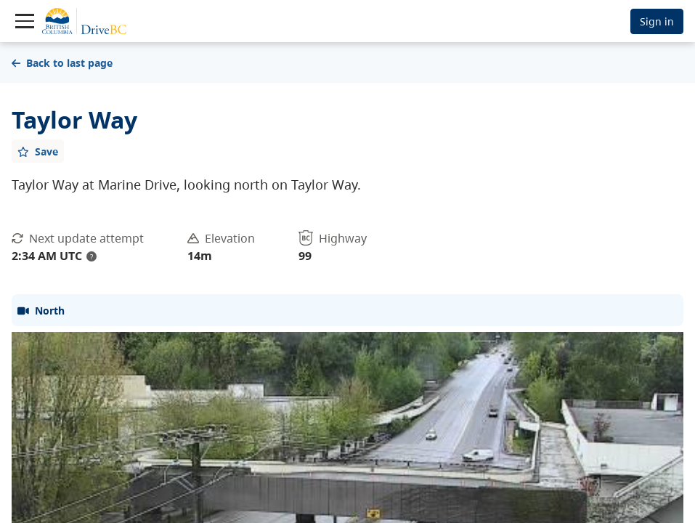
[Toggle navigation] (24, 21)
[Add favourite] (38, 151)
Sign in (657, 21)
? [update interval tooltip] (91, 256)
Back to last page (62, 63)
